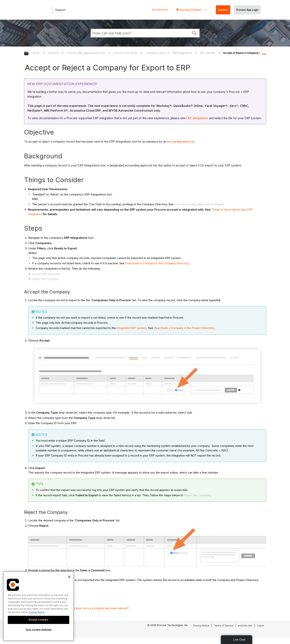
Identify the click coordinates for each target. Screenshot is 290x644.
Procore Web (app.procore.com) (86, 52)
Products (53, 52)
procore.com (160, 9)
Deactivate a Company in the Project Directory (184, 328)
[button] (194, 32)
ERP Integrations (183, 52)
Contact (223, 9)
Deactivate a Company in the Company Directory (157, 263)
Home (36, 52)
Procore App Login (247, 9)
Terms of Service (223, 625)
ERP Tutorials (208, 52)
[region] (38, 606)
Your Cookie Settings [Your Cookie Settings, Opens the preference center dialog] (39, 629)
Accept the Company (46, 274)
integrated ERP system (131, 328)
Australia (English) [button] (190, 9)
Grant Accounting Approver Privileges (198, 204)
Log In (260, 625)
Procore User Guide (126, 52)
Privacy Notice (201, 625)
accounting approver (180, 141)
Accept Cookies (38, 619)
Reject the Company (45, 279)
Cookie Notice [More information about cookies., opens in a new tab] (37, 612)
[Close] (69, 577)
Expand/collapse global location (264, 52)
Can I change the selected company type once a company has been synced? (78, 608)
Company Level (155, 52)
